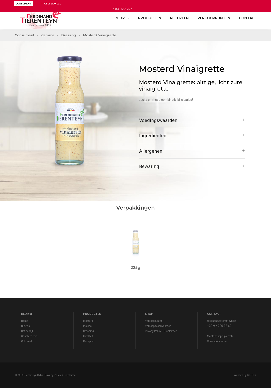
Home (24, 321)
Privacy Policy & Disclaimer (161, 332)
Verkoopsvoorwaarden (158, 327)
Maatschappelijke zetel (220, 337)
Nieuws (25, 327)
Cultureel (26, 342)
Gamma (47, 34)
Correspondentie (217, 342)
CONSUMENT (24, 3)
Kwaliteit (88, 337)
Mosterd (88, 321)
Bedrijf (121, 18)
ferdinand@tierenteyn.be (221, 321)
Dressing (68, 34)
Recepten (178, 18)
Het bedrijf (27, 332)
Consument (24, 34)
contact (247, 18)
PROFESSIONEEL (50, 3)
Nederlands (246, 3)
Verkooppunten (212, 18)
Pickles (87, 327)
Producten (148, 18)
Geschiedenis (29, 337)
